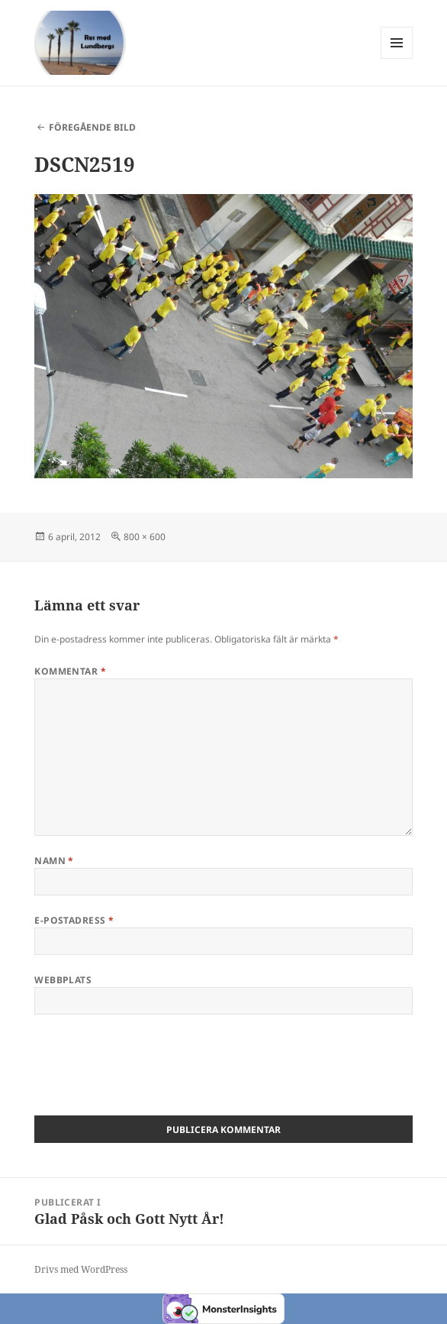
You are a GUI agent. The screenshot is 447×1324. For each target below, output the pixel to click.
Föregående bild (92, 127)
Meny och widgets (397, 58)
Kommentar (70, 671)
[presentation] (150, 1070)
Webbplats (63, 979)
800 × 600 (145, 536)
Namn (54, 860)
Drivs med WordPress (80, 1269)
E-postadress (74, 920)
